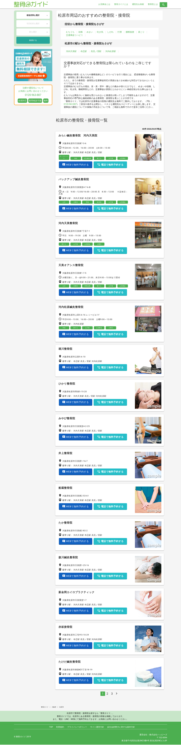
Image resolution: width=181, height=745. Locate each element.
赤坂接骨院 (65, 627)
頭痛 (80, 32)
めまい (90, 32)
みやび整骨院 (66, 418)
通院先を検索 (138, 4)
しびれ (110, 32)
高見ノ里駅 (96, 51)
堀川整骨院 (65, 349)
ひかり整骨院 (66, 384)
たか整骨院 (65, 523)
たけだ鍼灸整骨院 (69, 662)
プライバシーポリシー (77, 727)
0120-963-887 (70, 104)
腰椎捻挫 (130, 32)
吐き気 (100, 32)
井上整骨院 (65, 453)
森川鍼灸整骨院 (68, 557)
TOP (51, 727)
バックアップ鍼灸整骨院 (73, 179)
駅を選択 (33, 32)
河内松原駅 (110, 51)
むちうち (70, 32)
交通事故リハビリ (74, 35)
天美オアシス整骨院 (70, 265)
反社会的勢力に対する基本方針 (121, 727)
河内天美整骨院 (68, 223)
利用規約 (60, 727)
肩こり (141, 32)
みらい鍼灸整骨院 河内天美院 (77, 135)
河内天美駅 (71, 51)
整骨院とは (153, 4)
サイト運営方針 (97, 727)
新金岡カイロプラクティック (76, 592)
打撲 (119, 32)
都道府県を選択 (33, 15)
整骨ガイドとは (121, 4)
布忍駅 (84, 51)
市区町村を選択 (33, 24)
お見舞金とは (104, 4)
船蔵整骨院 (65, 488)
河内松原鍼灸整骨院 (70, 307)
